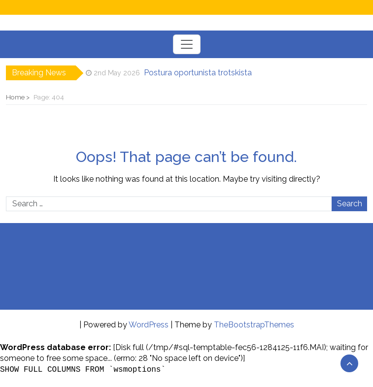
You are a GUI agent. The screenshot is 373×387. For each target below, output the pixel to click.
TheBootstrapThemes (254, 324)
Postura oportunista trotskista (198, 72)
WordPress (149, 324)
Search (349, 203)
